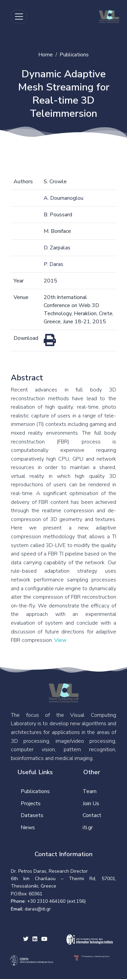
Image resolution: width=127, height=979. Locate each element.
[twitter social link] (25, 939)
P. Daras (53, 264)
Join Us (91, 803)
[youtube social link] (44, 939)
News (28, 827)
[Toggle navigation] (19, 16)
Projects (31, 803)
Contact (92, 815)
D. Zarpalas (57, 247)
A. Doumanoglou (63, 198)
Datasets (32, 815)
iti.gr (88, 827)
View (60, 640)
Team (90, 791)
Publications (74, 54)
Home (45, 54)
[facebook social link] (35, 939)
